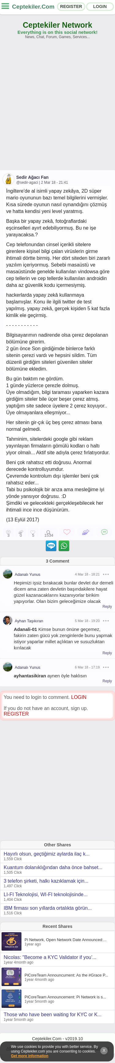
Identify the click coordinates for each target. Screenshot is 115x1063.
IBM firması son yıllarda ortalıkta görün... (48, 908)
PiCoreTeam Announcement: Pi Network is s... (65, 997)
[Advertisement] (57, 107)
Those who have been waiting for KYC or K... (53, 1014)
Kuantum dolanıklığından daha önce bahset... (53, 867)
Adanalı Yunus (27, 574)
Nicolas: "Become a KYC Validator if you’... (50, 957)
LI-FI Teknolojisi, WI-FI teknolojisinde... (46, 894)
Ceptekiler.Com (33, 6)
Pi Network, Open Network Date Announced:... (65, 939)
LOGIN (100, 6)
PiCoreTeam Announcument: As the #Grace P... (66, 975)
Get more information (29, 1056)
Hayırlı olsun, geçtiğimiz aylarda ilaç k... (47, 853)
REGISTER (71, 6)
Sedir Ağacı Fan (32, 177)
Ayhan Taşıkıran (29, 621)
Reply (107, 606)
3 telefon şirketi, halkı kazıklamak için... (46, 881)
